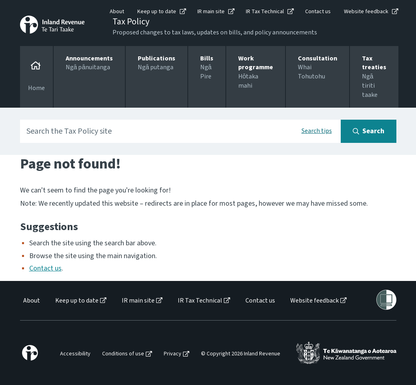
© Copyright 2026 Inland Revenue (240, 354)
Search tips (316, 130)
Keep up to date (156, 12)
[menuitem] (31, 301)
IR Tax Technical (265, 12)
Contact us (318, 12)
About (117, 12)
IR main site (211, 12)
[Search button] (368, 131)
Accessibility (75, 354)
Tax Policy (131, 21)
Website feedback (366, 12)
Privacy (172, 354)
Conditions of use (123, 354)
